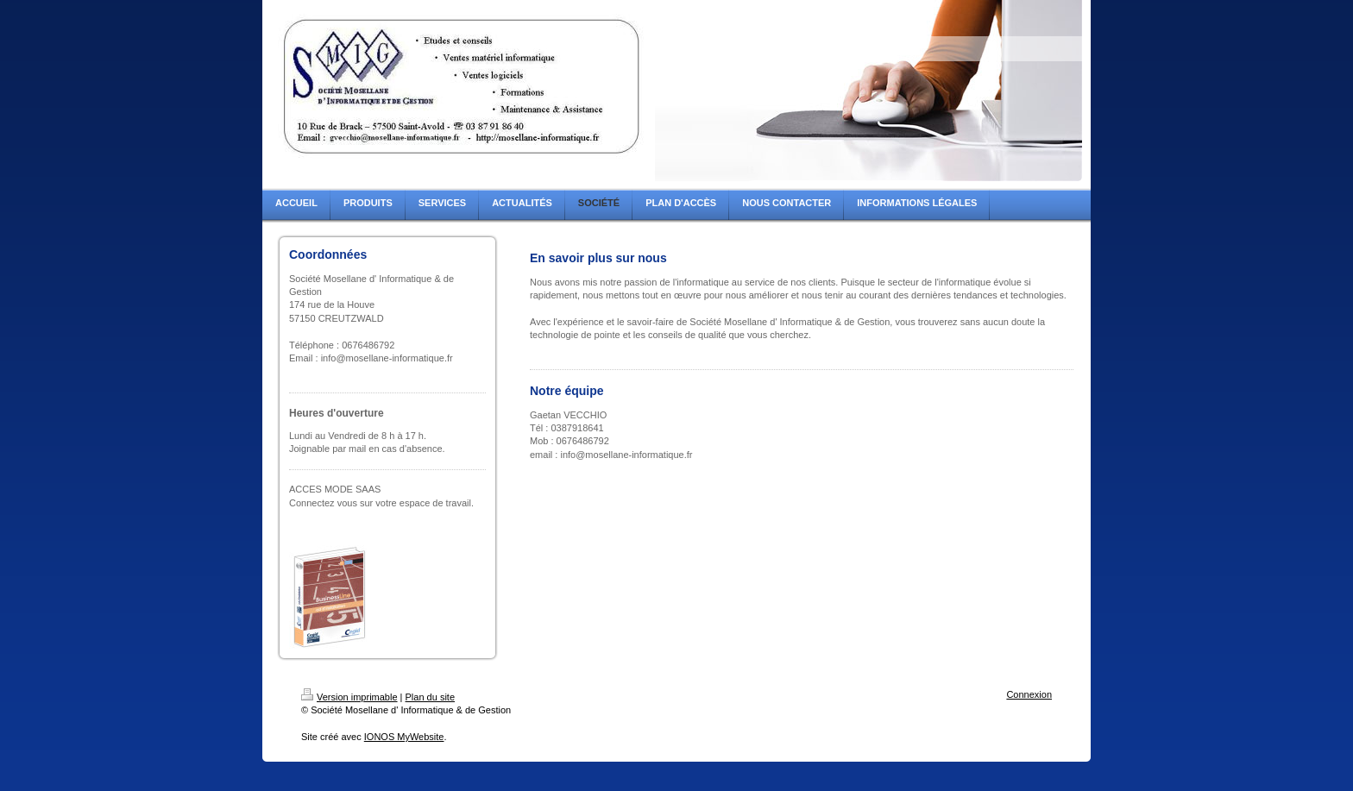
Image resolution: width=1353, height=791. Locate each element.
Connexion (1029, 694)
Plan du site (430, 697)
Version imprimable (349, 697)
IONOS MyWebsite (404, 736)
